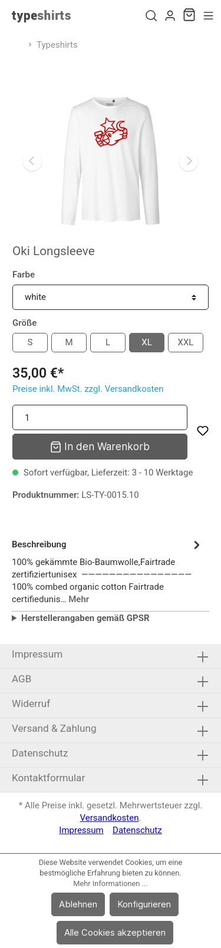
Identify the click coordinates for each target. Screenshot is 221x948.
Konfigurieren (144, 904)
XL (146, 342)
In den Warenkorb (100, 445)
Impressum (37, 654)
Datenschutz (40, 753)
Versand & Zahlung (54, 728)
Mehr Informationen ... (110, 883)
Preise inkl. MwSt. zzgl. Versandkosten (88, 389)
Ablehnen (78, 904)
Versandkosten (109, 817)
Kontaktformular (48, 778)
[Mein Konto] (170, 16)
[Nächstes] (188, 161)
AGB (21, 679)
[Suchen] (151, 16)
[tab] (107, 570)
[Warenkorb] (189, 16)
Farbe (23, 274)
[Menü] (208, 16)
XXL (186, 342)
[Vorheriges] (32, 161)
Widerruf (31, 703)
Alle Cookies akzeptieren (115, 932)
